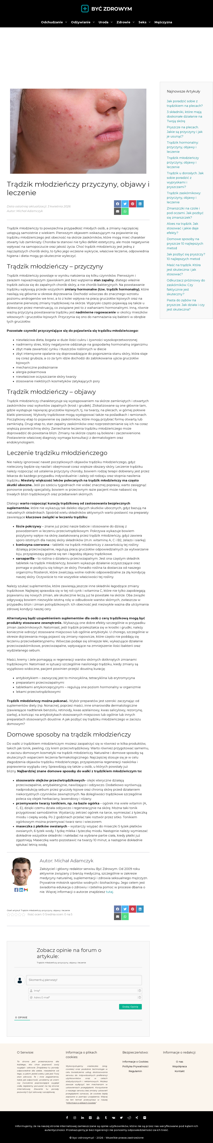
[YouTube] (98, 1118)
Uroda (107, 22)
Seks (146, 22)
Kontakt (180, 1071)
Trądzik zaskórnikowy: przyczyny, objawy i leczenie (184, 197)
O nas (179, 1061)
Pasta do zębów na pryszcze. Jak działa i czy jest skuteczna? (186, 304)
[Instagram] (75, 1118)
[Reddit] (129, 1118)
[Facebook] (67, 1118)
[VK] (113, 1118)
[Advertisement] (106, 53)
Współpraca (179, 1066)
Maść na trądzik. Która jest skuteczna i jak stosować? (184, 269)
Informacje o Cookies (135, 1061)
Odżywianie (84, 22)
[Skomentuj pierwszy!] (84, 980)
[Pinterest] (90, 1118)
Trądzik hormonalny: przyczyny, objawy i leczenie (183, 147)
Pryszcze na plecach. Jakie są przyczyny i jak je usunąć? (185, 131)
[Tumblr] (106, 1118)
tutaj (109, 892)
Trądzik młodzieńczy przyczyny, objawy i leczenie (183, 162)
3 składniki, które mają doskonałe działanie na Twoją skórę (184, 116)
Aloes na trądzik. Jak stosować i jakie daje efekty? (183, 228)
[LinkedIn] (82, 1118)
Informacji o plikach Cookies (81, 1102)
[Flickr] (144, 1118)
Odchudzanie (55, 22)
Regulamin (135, 1071)
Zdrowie (127, 22)
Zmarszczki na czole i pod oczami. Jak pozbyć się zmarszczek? (185, 213)
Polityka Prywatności (135, 1066)
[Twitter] (121, 1118)
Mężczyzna (163, 22)
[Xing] (137, 1118)
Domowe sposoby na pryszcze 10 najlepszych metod (185, 243)
